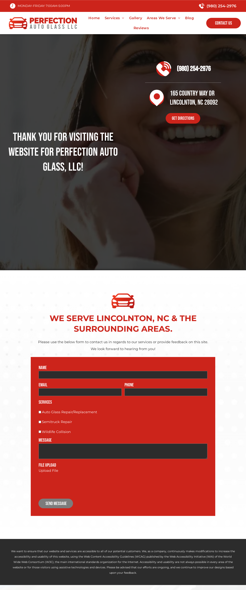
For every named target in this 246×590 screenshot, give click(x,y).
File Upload (47, 465)
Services (45, 402)
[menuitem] (94, 18)
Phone (129, 385)
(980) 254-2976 (221, 6)
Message (45, 440)
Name (43, 367)
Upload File (48, 471)
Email (43, 385)
